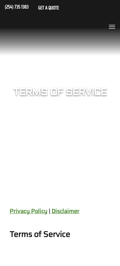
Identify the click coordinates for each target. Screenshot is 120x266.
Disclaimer (65, 211)
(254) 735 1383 (16, 8)
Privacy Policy (28, 211)
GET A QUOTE (48, 8)
